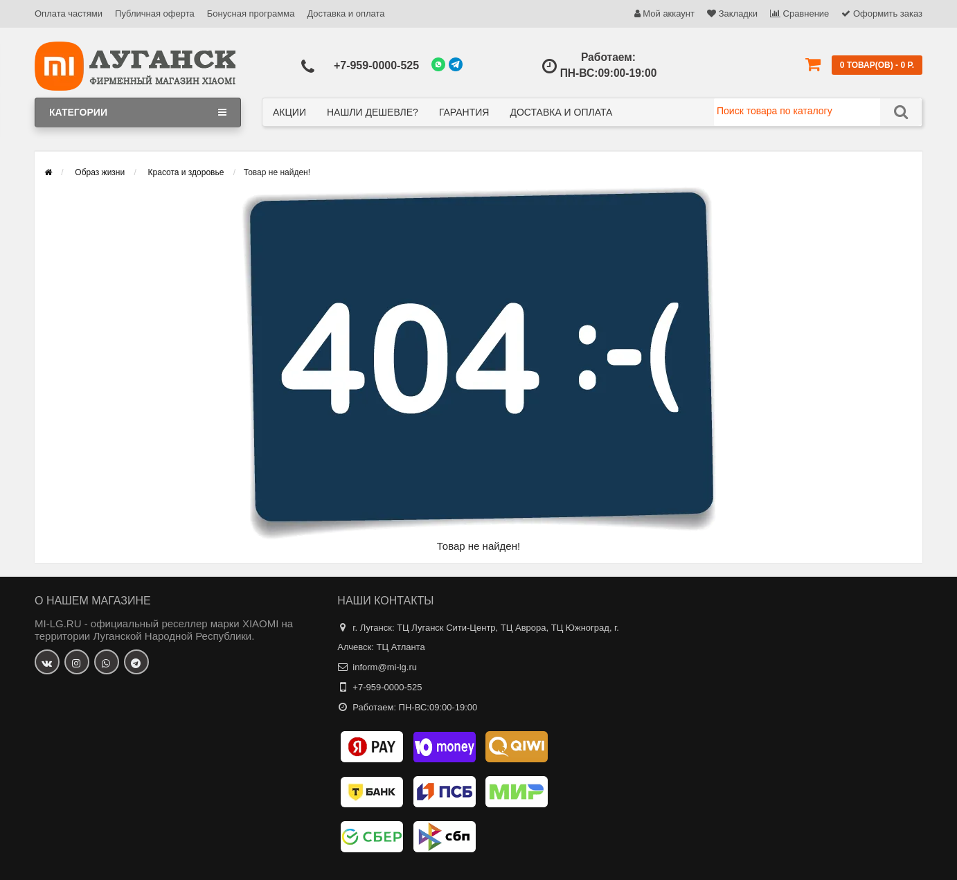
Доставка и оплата (345, 13)
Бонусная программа (251, 13)
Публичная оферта (155, 13)
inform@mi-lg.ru (384, 667)
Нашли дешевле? (372, 112)
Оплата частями (68, 13)
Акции (289, 112)
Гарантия (464, 112)
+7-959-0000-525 (376, 65)
